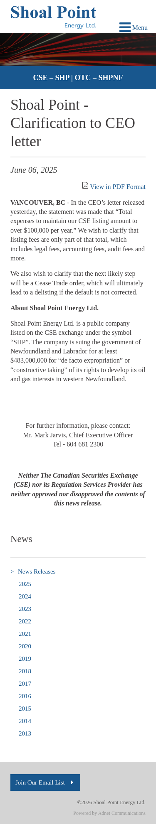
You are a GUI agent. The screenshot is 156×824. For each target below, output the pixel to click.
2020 (25, 646)
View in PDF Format (118, 186)
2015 (25, 708)
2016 (25, 696)
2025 (25, 584)
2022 (25, 621)
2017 (25, 683)
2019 (25, 658)
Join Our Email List (45, 782)
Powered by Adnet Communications (109, 813)
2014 (25, 721)
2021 (25, 633)
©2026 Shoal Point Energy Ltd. (111, 802)
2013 (25, 733)
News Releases (32, 571)
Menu (133, 27)
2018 (25, 671)
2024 (25, 596)
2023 (25, 609)
